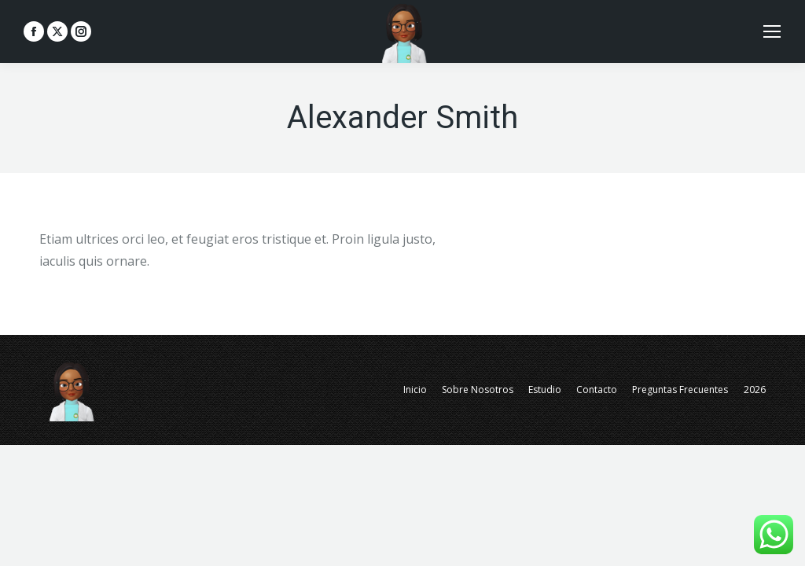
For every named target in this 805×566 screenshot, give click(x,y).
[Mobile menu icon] (772, 31)
